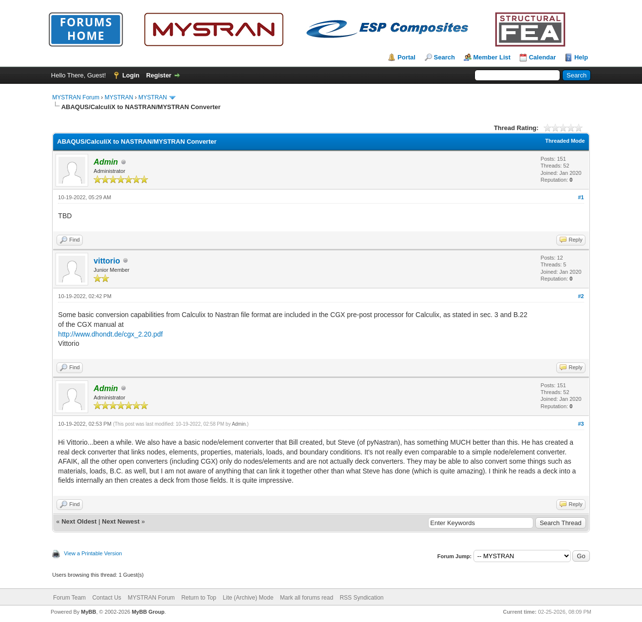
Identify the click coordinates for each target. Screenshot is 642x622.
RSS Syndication (361, 597)
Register (158, 75)
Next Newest (120, 521)
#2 (581, 296)
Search (444, 57)
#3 (581, 424)
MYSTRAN (119, 97)
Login (130, 75)
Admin (238, 424)
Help (581, 57)
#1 (581, 197)
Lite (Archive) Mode (248, 597)
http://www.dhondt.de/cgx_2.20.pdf (110, 334)
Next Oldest (78, 521)
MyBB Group (148, 612)
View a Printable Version (93, 553)
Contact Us (106, 597)
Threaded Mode (565, 141)
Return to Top (198, 597)
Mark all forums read (306, 597)
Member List (492, 57)
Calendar (542, 57)
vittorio (107, 261)
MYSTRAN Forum (75, 97)
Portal (406, 57)
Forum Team (69, 597)
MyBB (88, 612)
